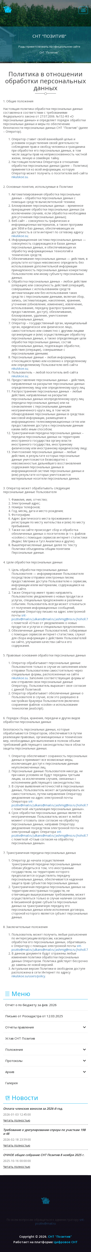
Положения (45, 1049)
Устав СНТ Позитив (20, 1038)
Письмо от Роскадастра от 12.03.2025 (34, 1016)
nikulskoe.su (20, 177)
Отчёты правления (45, 1027)
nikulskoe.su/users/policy (28, 976)
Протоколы (45, 1061)
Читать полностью (16, 1120)
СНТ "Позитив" (60, 1236)
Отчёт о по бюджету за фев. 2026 (31, 1005)
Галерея (11, 1083)
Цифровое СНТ (66, 1242)
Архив (45, 1072)
